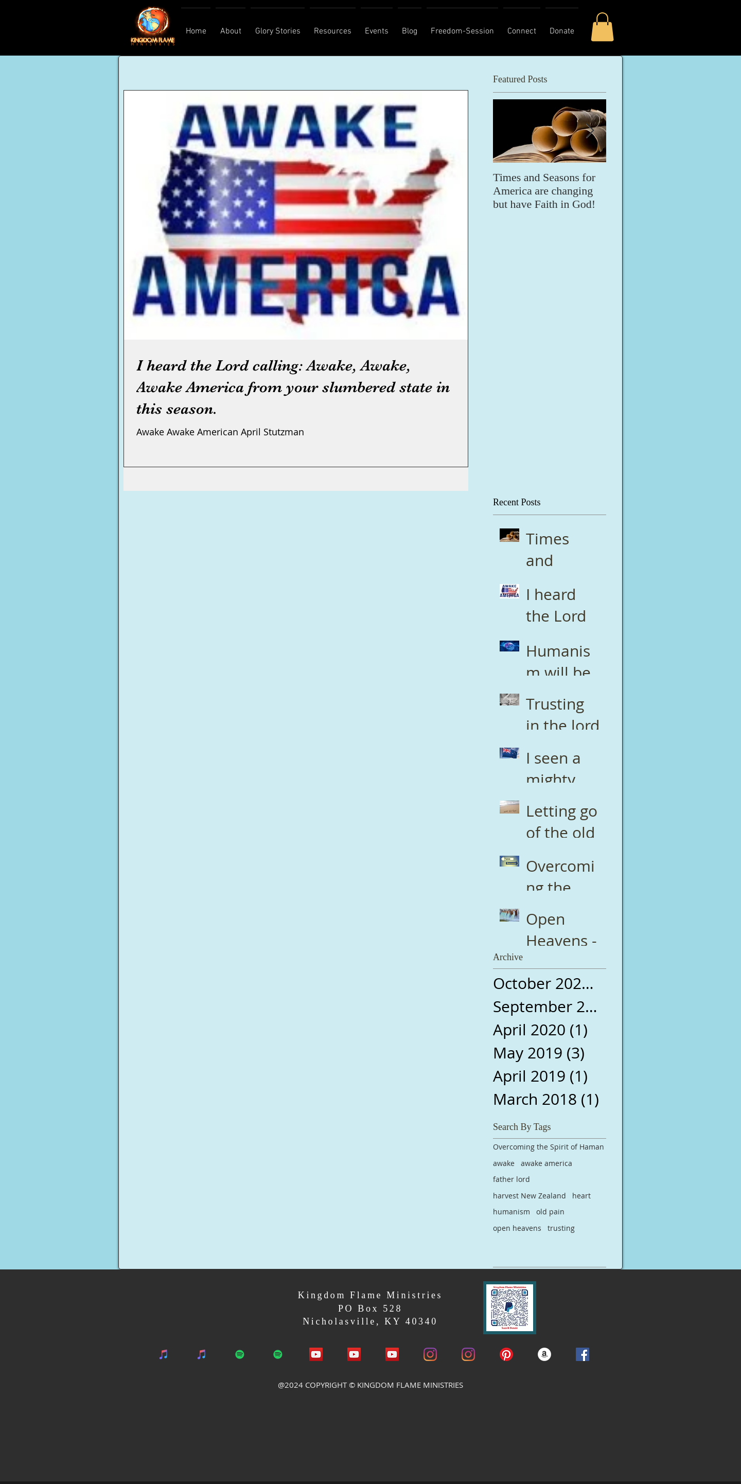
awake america (546, 1163)
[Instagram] (430, 1354)
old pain (550, 1211)
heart (581, 1195)
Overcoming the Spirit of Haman (548, 1147)
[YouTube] (354, 1354)
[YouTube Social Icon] (316, 1354)
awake (504, 1163)
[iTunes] (163, 1354)
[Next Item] (589, 131)
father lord (511, 1179)
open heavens (517, 1228)
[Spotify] (239, 1354)
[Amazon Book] (544, 1354)
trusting (561, 1228)
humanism (511, 1211)
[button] (602, 26)
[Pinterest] (506, 1354)
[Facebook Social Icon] (582, 1354)
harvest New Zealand (529, 1195)
